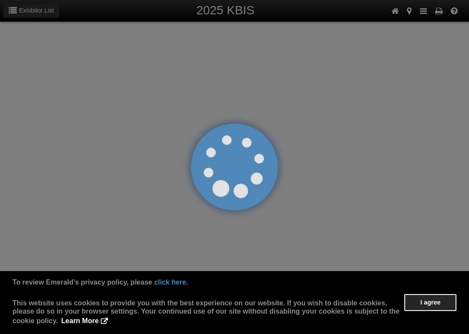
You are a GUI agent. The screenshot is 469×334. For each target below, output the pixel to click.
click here (170, 282)
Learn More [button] (80, 320)
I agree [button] (430, 302)
